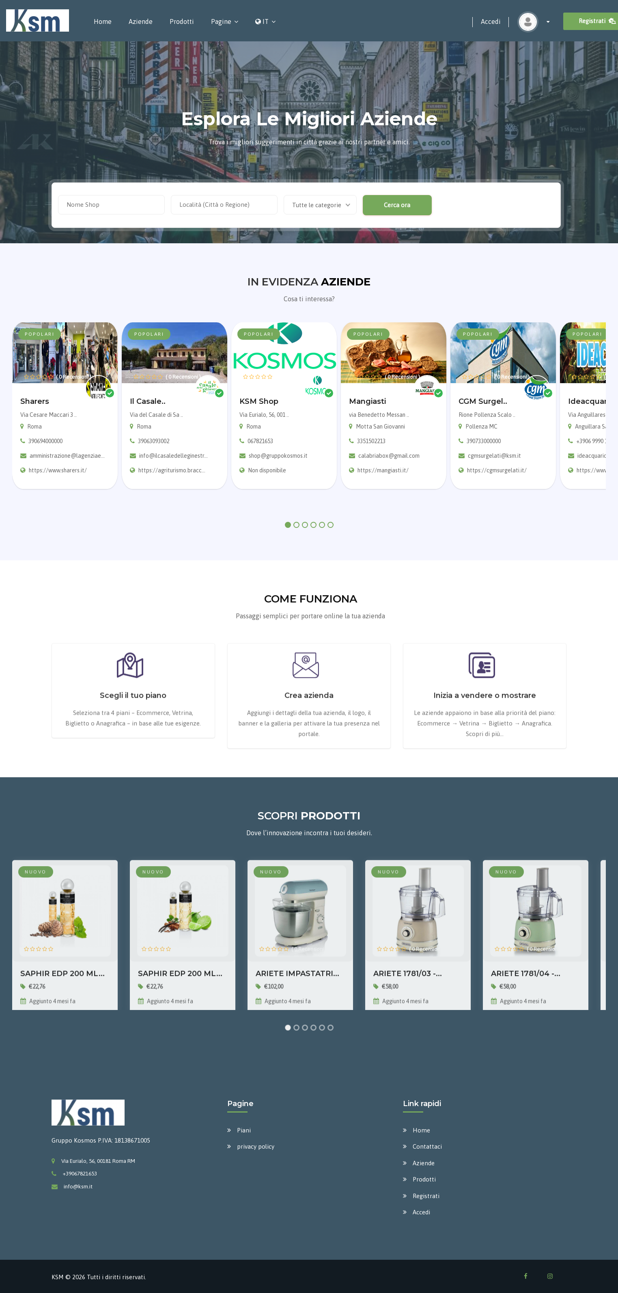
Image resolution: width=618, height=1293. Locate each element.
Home (103, 21)
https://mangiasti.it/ (383, 470)
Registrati (426, 1195)
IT (262, 21)
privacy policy (255, 1146)
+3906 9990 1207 (596, 441)
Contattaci (427, 1146)
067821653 (260, 441)
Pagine (221, 21)
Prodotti (182, 21)
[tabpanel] (65, 405)
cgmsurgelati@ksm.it (494, 455)
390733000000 (484, 441)
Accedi (491, 21)
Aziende (141, 21)
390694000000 (45, 441)
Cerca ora (396, 205)
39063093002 (153, 441)
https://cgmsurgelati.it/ (497, 470)
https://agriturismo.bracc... (171, 470)
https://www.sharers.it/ (58, 470)
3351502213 (371, 441)
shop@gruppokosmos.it (278, 455)
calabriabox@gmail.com (389, 455)
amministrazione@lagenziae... (67, 455)
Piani (244, 1130)
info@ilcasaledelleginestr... (173, 455)
